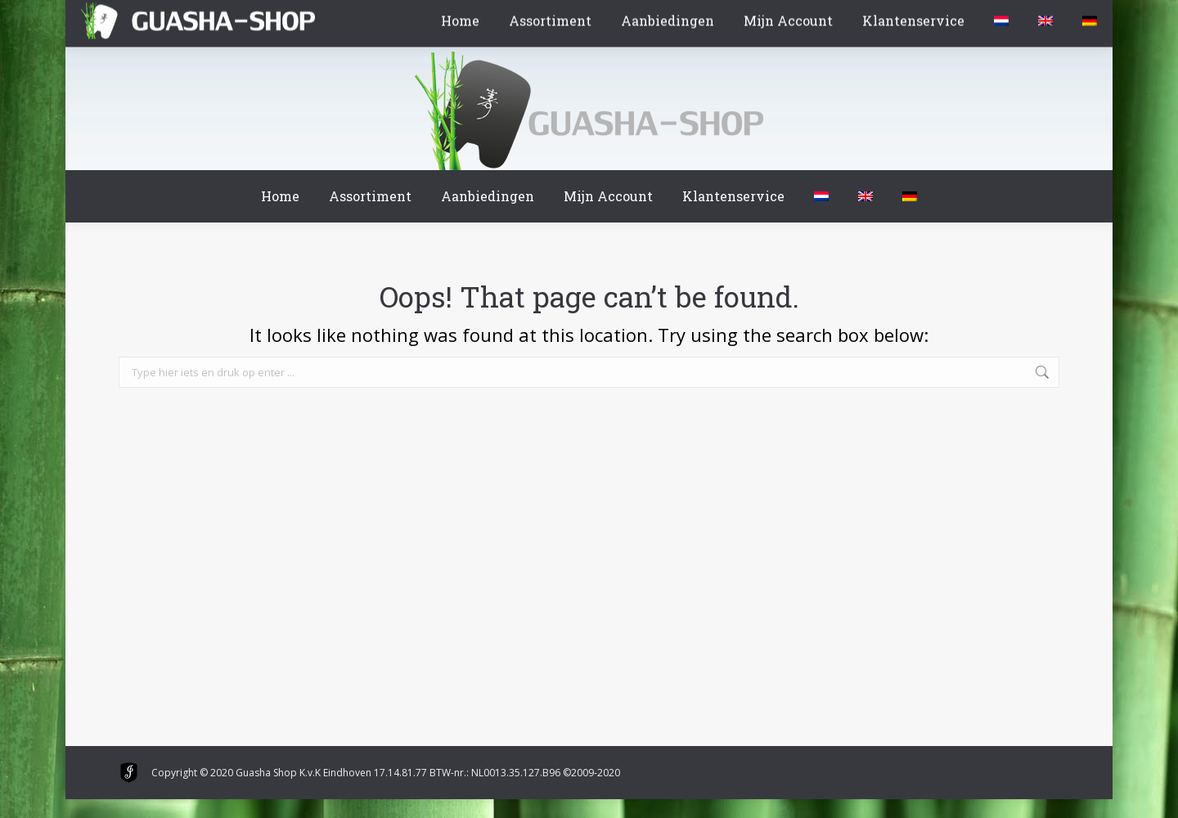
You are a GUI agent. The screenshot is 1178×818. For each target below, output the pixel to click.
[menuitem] (821, 196)
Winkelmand (167, 15)
